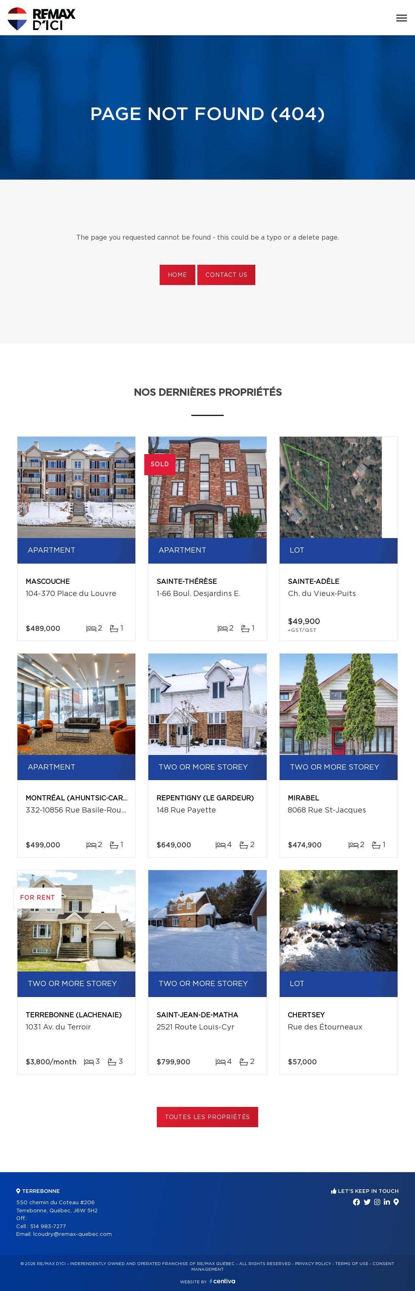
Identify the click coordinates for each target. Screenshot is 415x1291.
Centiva (222, 1281)
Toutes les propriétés (207, 1117)
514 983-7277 (48, 1226)
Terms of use (351, 1264)
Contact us (226, 275)
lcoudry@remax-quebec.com (72, 1234)
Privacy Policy (313, 1264)
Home (177, 275)
